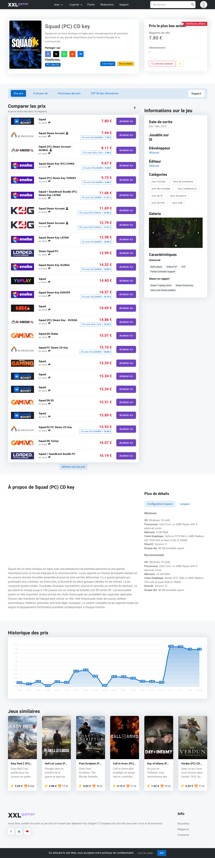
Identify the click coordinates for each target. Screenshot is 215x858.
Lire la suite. (146, 853)
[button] (203, 4)
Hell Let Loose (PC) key (56, 763)
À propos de (40, 93)
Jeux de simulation (183, 181)
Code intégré (107, 64)
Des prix (18, 93)
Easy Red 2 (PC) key (20, 763)
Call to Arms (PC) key (123, 763)
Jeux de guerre (178, 195)
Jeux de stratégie (160, 188)
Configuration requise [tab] (160, 504)
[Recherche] (173, 4)
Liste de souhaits (162, 63)
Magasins (183, 829)
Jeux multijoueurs (187, 188)
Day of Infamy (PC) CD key (158, 763)
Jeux (58, 4)
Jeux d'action (158, 181)
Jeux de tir (157, 195)
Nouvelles (183, 823)
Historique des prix (69, 93)
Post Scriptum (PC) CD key (90, 763)
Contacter (183, 835)
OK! (162, 853)
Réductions (107, 4)
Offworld (154, 152)
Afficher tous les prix (73, 467)
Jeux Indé (177, 203)
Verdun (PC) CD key (190, 763)
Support (124, 4)
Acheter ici (126, 121)
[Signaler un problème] (179, 64)
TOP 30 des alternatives (104, 93)
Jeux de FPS (158, 203)
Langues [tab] (185, 504)
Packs (91, 4)
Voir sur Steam (125, 64)
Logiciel (75, 4)
